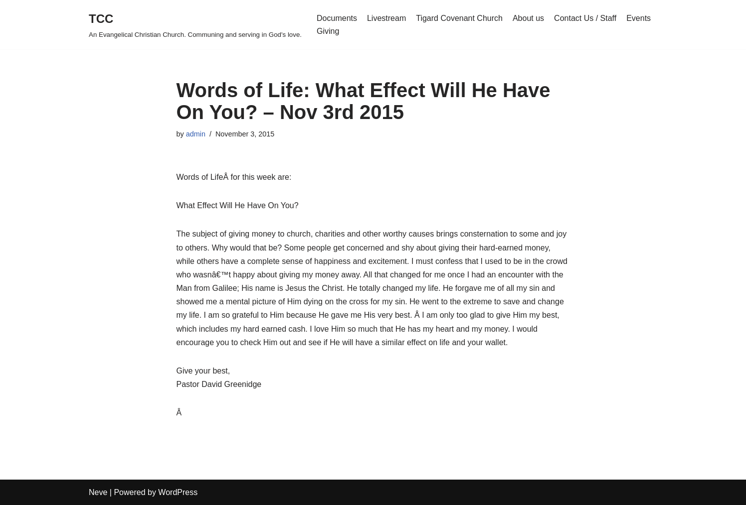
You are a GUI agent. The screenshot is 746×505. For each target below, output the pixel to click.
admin (195, 134)
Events (638, 18)
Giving (328, 31)
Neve (98, 492)
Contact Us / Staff (585, 18)
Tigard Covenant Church (459, 18)
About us (528, 18)
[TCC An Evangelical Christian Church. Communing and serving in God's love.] (195, 24)
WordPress (177, 492)
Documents (337, 18)
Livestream (386, 18)
